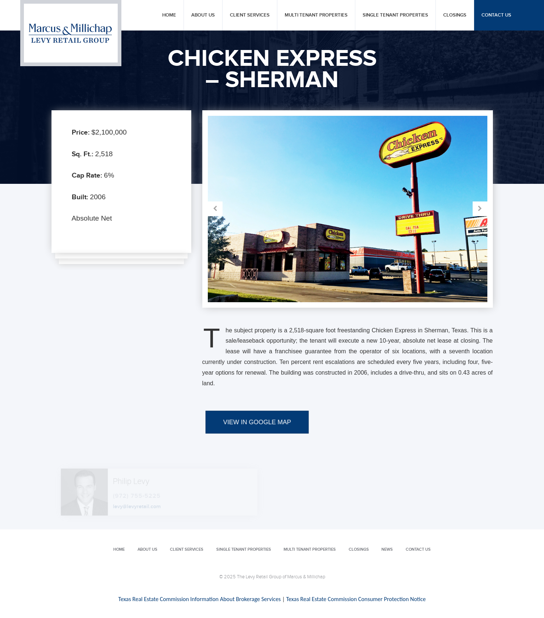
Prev (278, 209)
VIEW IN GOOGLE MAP (257, 441)
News (387, 549)
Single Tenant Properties (395, 15)
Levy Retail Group (70, 33)
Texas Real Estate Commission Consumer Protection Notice (356, 599)
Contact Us (496, 15)
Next (417, 209)
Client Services (250, 15)
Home (169, 15)
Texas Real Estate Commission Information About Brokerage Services (199, 599)
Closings (454, 15)
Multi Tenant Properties (316, 15)
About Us (203, 15)
